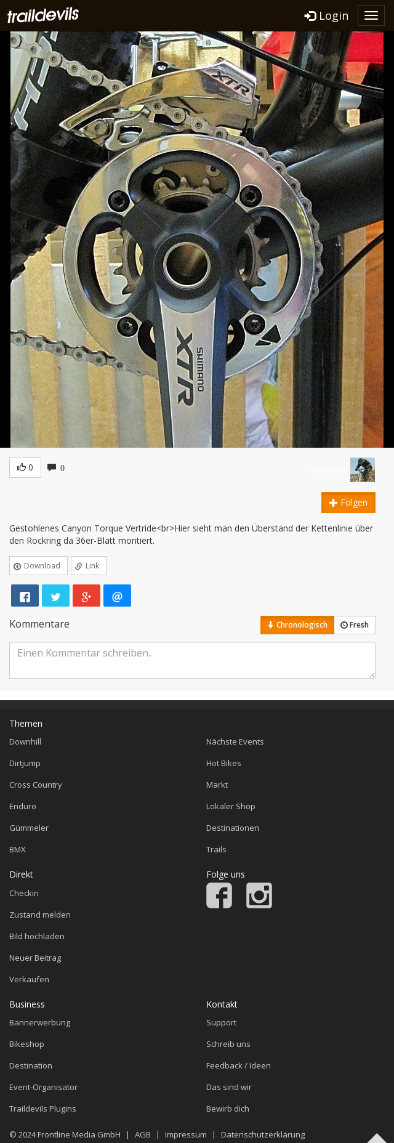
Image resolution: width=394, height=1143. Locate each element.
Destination (30, 1065)
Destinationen (232, 827)
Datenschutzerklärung (263, 1134)
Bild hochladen (37, 936)
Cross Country (35, 784)
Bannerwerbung (39, 1022)
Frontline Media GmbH (79, 1134)
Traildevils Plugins (42, 1108)
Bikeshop (26, 1043)
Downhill (25, 741)
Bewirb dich (227, 1108)
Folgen (348, 502)
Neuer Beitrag (35, 957)
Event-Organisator (43, 1087)
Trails (216, 849)
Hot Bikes (223, 763)
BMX (17, 849)
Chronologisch (297, 625)
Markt (217, 784)
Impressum (186, 1134)
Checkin (24, 893)
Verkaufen (29, 979)
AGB (143, 1134)
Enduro (22, 806)
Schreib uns (228, 1043)
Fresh (354, 625)
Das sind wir (229, 1087)
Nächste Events (235, 741)
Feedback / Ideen (238, 1065)
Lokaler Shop (230, 806)
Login (326, 15)
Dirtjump (25, 763)
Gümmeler (29, 827)
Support (221, 1022)
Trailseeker (325, 469)
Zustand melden (40, 914)
